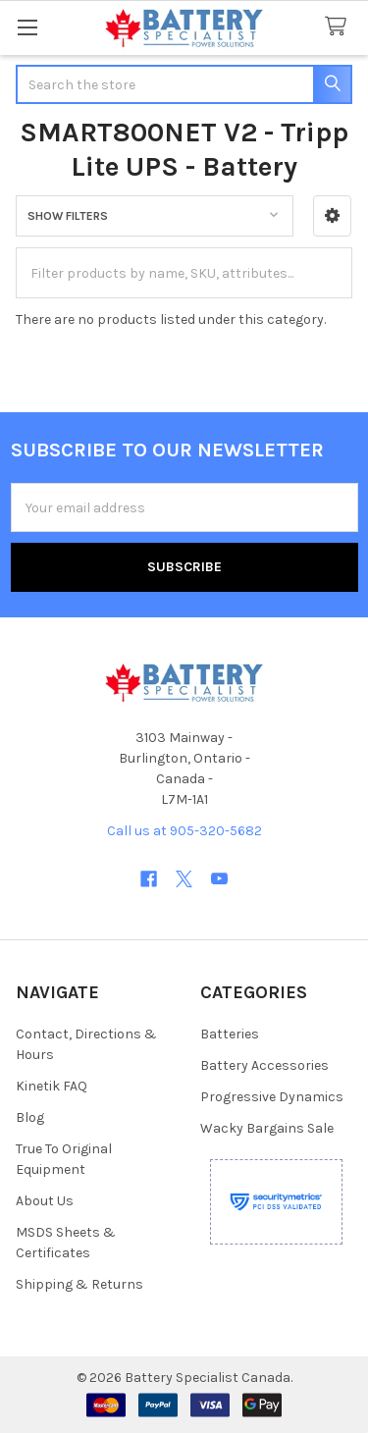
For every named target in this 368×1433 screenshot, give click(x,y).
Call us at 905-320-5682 (184, 831)
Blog (30, 1117)
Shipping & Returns (79, 1284)
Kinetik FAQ (51, 1086)
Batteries (229, 1034)
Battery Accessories (264, 1065)
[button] (332, 216)
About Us (45, 1201)
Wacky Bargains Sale (267, 1128)
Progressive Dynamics (271, 1096)
